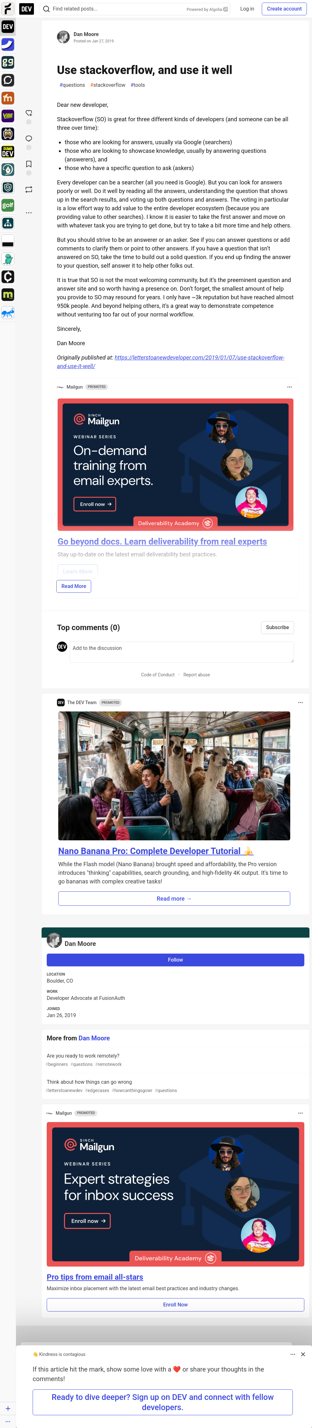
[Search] (46, 9)
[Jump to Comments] (29, 142)
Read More (73, 586)
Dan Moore (86, 34)
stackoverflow (107, 85)
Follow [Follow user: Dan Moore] (175, 960)
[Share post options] (28, 212)
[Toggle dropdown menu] (289, 387)
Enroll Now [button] (175, 1305)
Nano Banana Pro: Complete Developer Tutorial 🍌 (156, 851)
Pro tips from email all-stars (95, 1277)
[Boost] (29, 189)
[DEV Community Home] (27, 9)
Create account (284, 9)
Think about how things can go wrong (174, 1086)
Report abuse (196, 674)
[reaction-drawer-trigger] (28, 116)
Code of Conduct (158, 674)
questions (72, 85)
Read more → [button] (174, 898)
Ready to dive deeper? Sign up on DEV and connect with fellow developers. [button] (163, 1402)
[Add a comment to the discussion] (182, 652)
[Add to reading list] (29, 167)
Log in (247, 9)
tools (138, 85)
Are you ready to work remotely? (174, 1060)
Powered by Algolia (207, 9)
